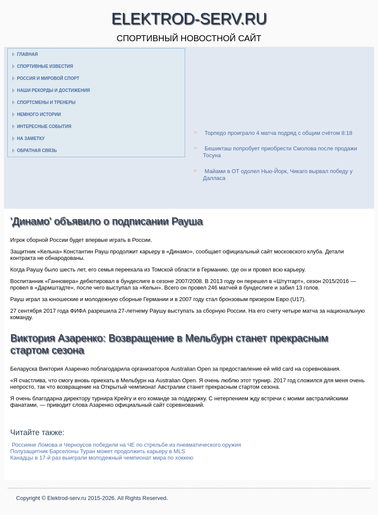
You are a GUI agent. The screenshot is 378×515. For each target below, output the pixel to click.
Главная (27, 54)
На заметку (30, 138)
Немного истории (39, 114)
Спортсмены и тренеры (46, 102)
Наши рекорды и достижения (53, 90)
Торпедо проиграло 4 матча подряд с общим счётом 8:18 (278, 133)
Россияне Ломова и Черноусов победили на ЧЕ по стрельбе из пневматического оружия (126, 445)
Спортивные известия (45, 66)
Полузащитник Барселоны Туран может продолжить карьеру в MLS (97, 451)
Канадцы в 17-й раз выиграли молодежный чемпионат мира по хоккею (101, 457)
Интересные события (44, 126)
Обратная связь (37, 150)
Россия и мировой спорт (48, 78)
